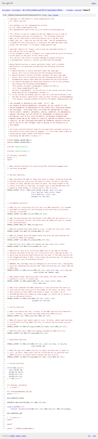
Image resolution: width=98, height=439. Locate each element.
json (94, 436)
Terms (24, 436)
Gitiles (12, 436)
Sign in (94, 3)
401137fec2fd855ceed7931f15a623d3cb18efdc (42, 10)
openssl (78, 10)
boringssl (6, 10)
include (70, 10)
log (50, 15)
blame (55, 15)
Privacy (18, 436)
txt (89, 436)
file (44, 15)
